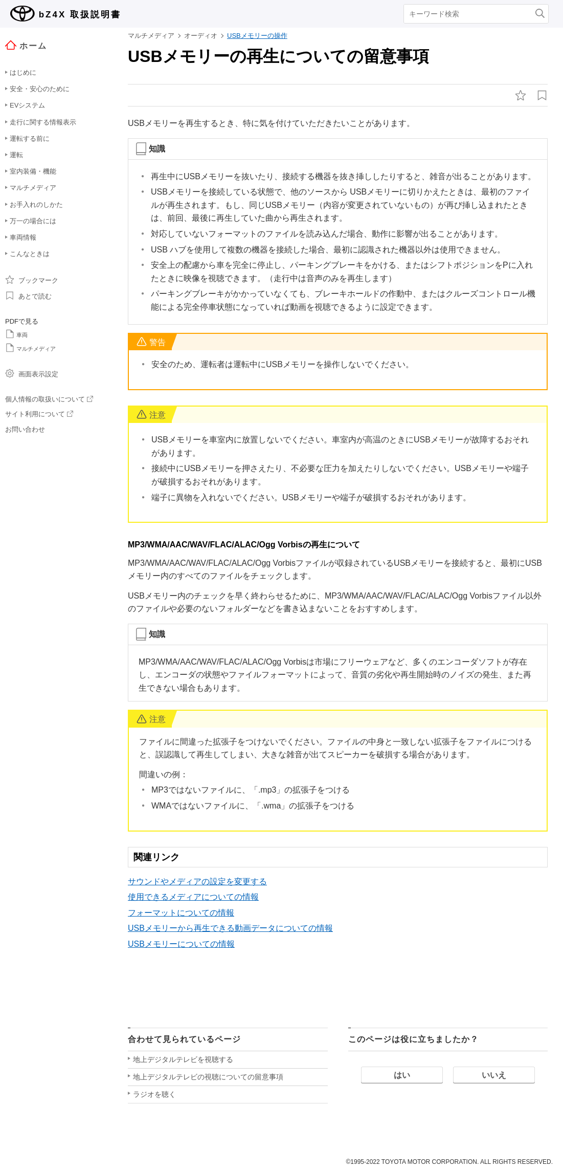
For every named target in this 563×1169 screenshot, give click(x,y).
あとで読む (28, 295)
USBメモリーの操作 (257, 35)
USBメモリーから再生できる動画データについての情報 (230, 928)
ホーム (26, 45)
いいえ (494, 1075)
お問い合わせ (25, 429)
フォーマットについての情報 (181, 912)
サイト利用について (39, 414)
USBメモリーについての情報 (181, 944)
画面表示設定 (31, 373)
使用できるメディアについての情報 (193, 896)
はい (402, 1075)
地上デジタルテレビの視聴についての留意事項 (208, 1077)
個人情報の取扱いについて (49, 399)
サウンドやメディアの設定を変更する (197, 881)
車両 (16, 333)
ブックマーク (31, 279)
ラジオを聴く (154, 1094)
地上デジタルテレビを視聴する (183, 1059)
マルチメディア (30, 347)
